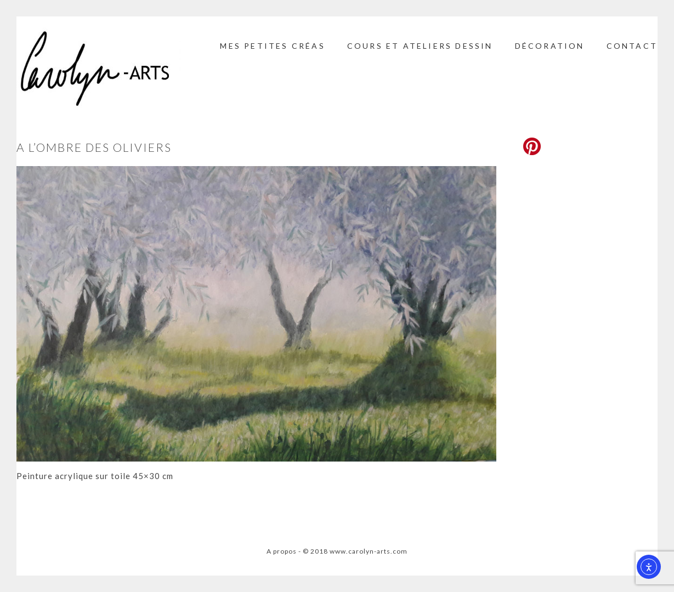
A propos (282, 551)
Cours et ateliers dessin (420, 45)
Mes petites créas (272, 45)
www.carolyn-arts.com (368, 551)
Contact (632, 45)
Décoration (550, 45)
